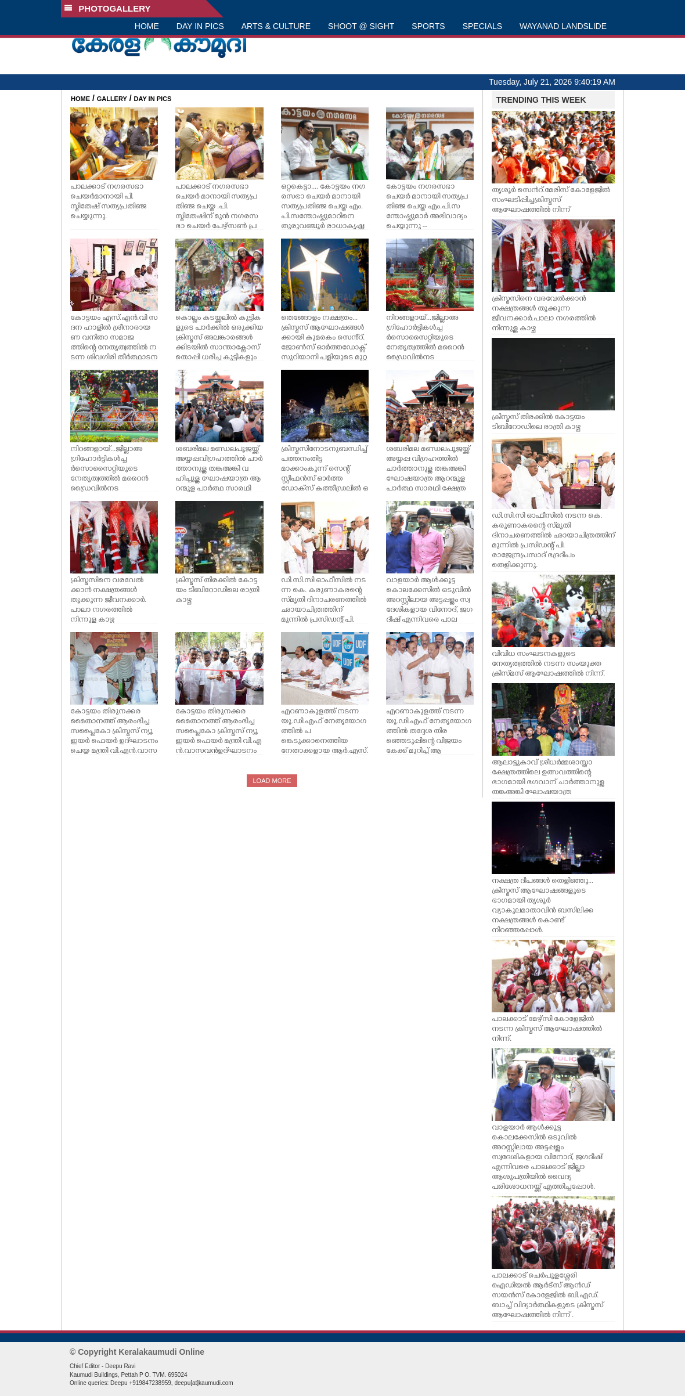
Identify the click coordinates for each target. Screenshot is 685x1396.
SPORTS (428, 26)
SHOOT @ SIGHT (361, 26)
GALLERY (112, 98)
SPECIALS (482, 26)
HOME (147, 26)
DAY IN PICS (200, 26)
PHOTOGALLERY (107, 8)
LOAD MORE (272, 780)
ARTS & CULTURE (276, 26)
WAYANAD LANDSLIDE (563, 26)
